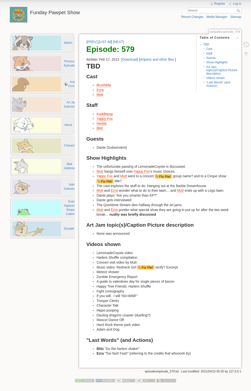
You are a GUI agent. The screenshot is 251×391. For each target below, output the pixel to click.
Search (239, 10)
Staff (209, 53)
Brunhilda (103, 85)
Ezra (100, 90)
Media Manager (217, 17)
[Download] (129, 59)
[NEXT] (118, 42)
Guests (211, 58)
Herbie (101, 123)
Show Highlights (217, 62)
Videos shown (215, 78)
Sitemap (235, 17)
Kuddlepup (104, 114)
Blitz (99, 128)
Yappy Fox (104, 119)
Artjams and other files (157, 59)
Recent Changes (192, 17)
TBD (206, 44)
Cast (209, 49)
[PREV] (91, 42)
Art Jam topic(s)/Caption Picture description (221, 70)
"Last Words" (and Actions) (218, 84)
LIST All (105, 42)
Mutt (99, 95)
